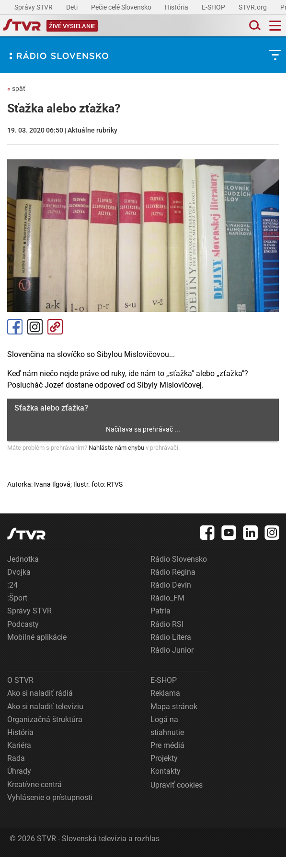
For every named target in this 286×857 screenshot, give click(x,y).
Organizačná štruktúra (44, 719)
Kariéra (19, 745)
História (177, 7)
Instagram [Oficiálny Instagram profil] (35, 326)
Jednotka (23, 559)
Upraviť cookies (176, 785)
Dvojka (19, 572)
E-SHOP (214, 7)
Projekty (164, 758)
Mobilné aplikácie (37, 637)
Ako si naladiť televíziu (45, 706)
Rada (16, 758)
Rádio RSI (166, 624)
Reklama (165, 693)
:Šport (17, 597)
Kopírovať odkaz (55, 326)
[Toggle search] (253, 25)
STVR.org (253, 7)
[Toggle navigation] (275, 25)
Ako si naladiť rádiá (40, 693)
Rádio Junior (172, 650)
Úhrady (19, 771)
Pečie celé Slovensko (122, 7)
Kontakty (165, 771)
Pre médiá (167, 745)
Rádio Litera (170, 637)
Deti (72, 7)
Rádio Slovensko (178, 559)
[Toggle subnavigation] (275, 55)
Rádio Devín (170, 585)
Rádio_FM (167, 597)
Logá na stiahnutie (167, 726)
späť (16, 88)
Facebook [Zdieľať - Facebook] (15, 326)
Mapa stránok (173, 706)
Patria (160, 610)
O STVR (20, 680)
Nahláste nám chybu (116, 447)
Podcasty (23, 624)
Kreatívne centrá (34, 784)
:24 (12, 585)
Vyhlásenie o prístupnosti (49, 797)
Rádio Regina (172, 572)
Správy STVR (34, 7)
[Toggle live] (72, 25)
